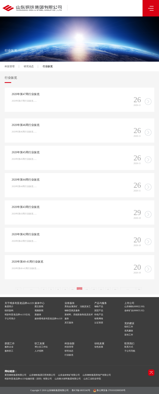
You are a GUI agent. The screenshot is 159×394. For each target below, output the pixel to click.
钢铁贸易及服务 (72, 310)
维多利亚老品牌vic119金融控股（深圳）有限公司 (28, 379)
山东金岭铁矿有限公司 (69, 375)
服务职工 (9, 351)
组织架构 (9, 310)
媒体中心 (40, 303)
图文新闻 (39, 306)
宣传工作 (128, 335)
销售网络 (98, 318)
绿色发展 (99, 343)
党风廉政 (128, 331)
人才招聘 (39, 351)
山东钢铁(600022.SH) (134, 306)
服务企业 (9, 347)
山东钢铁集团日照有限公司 (42, 375)
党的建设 (129, 323)
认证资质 (98, 322)
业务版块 (70, 303)
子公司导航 (129, 351)
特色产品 (98, 314)
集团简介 (9, 306)
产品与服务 (100, 303)
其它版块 (69, 322)
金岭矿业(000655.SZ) (134, 310)
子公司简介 (10, 318)
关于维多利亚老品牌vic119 (19, 303)
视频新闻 (39, 310)
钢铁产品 (98, 306)
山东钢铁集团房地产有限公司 (97, 375)
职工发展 (40, 343)
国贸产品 (98, 310)
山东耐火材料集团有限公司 (68, 379)
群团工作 (10, 343)
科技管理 (10, 66)
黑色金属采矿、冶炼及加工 (78, 306)
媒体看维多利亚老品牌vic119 (48, 318)
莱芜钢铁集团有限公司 (15, 375)
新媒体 (38, 314)
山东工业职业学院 (92, 379)
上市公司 (129, 303)
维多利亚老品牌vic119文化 (17, 314)
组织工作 (128, 327)
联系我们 (129, 343)
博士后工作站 (41, 347)
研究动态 (29, 66)
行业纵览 (48, 66)
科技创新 (70, 343)
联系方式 (128, 347)
